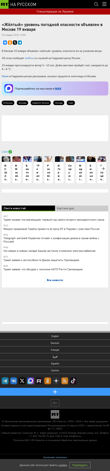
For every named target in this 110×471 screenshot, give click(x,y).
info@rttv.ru (75, 436)
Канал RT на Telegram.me (5, 380)
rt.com (23, 425)
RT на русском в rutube (39, 380)
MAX (58, 88)
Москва (22, 102)
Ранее (5, 76)
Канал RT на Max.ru (30, 380)
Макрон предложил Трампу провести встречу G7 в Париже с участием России (51, 229)
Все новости (55, 280)
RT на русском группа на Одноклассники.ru (47, 380)
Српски (55, 370)
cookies (62, 465)
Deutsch (55, 343)
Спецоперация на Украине (55, 11)
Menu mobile (104, 1)
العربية (55, 356)
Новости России (40, 102)
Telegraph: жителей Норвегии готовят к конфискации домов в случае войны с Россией (51, 239)
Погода (58, 102)
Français (55, 349)
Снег (70, 102)
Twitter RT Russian (22, 380)
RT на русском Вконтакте (13, 380)
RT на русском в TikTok (73, 380)
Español (55, 363)
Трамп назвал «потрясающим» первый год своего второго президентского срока (53, 219)
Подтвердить (80, 465)
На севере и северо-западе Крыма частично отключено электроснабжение (49, 250)
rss (64, 380)
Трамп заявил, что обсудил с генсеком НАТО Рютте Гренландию (43, 269)
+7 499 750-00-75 (39, 436)
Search (96, 1)
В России (8, 102)
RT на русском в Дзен (56, 380)
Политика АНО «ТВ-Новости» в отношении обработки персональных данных (55, 440)
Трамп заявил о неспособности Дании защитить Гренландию (41, 260)
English (55, 336)
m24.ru (29, 58)
